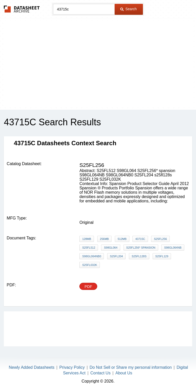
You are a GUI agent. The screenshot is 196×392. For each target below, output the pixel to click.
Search (128, 9)
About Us (123, 373)
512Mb (122, 238)
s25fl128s (139, 256)
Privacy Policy (72, 367)
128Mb (86, 238)
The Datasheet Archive (22, 9)
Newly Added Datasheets (32, 367)
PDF (88, 286)
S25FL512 (88, 247)
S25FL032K (89, 264)
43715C (140, 238)
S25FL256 (160, 238)
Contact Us (100, 373)
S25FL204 (116, 256)
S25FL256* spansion (140, 247)
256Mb (104, 238)
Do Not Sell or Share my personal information (131, 367)
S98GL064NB (172, 247)
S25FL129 (161, 256)
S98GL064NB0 (91, 256)
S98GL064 (110, 247)
